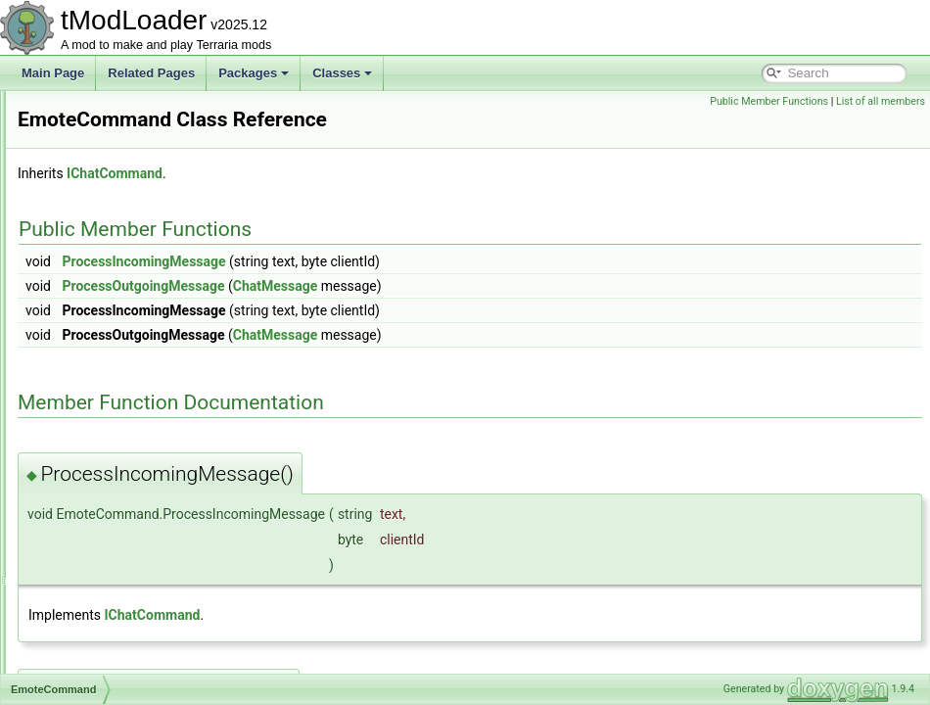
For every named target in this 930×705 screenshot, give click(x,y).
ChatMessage (520, 286)
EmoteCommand (109, 392)
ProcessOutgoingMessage (387, 286)
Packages (253, 73)
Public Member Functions (769, 101)
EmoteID (88, 413)
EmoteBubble (100, 327)
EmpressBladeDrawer (122, 456)
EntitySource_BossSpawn (132, 650)
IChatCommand (359, 173)
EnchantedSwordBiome (126, 542)
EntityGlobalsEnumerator (130, 607)
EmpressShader (107, 478)
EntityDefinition (104, 585)
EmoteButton (98, 370)
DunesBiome (98, 111)
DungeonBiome (105, 133)
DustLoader (95, 219)
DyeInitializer (98, 241)
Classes (342, 73)
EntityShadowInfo (110, 628)
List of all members (880, 101)
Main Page (53, 73)
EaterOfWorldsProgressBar (136, 262)
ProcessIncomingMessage (388, 261)
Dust (77, 176)
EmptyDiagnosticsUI (117, 499)
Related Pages (151, 73)
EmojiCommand (106, 305)
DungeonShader (107, 155)
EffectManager (103, 284)
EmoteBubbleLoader (118, 348)
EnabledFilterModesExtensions (145, 521)
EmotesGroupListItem (121, 435)
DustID (83, 198)
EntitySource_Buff (112, 672)
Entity (79, 564)
